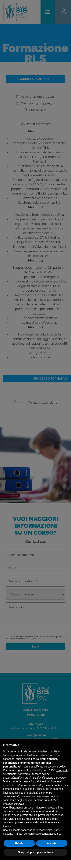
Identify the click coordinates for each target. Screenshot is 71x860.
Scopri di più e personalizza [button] (35, 852)
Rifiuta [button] (19, 843)
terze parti (62, 770)
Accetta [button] (52, 843)
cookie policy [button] (57, 766)
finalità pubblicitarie (14, 792)
